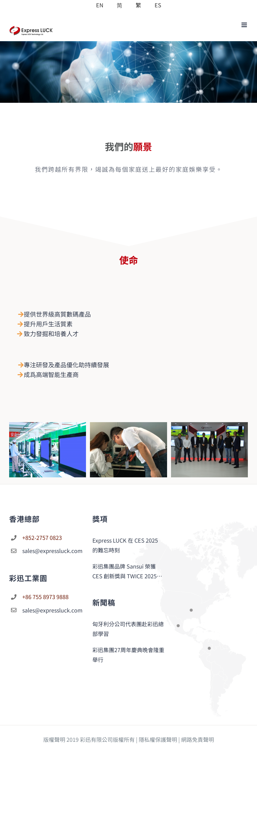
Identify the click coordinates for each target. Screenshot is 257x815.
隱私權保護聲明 (158, 739)
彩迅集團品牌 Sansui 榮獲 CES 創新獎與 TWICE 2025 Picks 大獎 (124, 571)
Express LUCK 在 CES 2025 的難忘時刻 (125, 545)
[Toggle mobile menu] (244, 25)
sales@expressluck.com (51, 551)
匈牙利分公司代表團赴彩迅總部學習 (128, 628)
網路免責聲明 (197, 739)
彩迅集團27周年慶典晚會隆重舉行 (128, 654)
